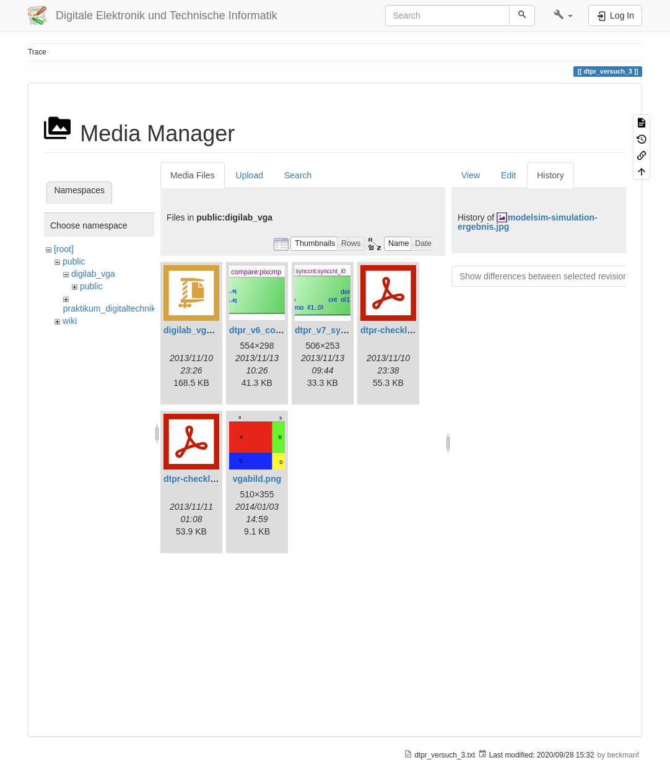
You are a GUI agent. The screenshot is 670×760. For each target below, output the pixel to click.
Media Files (192, 175)
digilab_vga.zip (194, 330)
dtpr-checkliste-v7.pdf (208, 479)
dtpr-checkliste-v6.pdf (405, 330)
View (470, 175)
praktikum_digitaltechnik (109, 308)
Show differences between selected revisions (545, 276)
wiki (70, 321)
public (74, 261)
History (550, 175)
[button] (563, 15)
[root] (64, 249)
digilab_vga (93, 274)
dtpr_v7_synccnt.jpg (337, 330)
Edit (508, 175)
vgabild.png (257, 479)
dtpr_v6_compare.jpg (273, 330)
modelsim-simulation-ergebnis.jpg (528, 222)
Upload (249, 175)
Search (297, 175)
